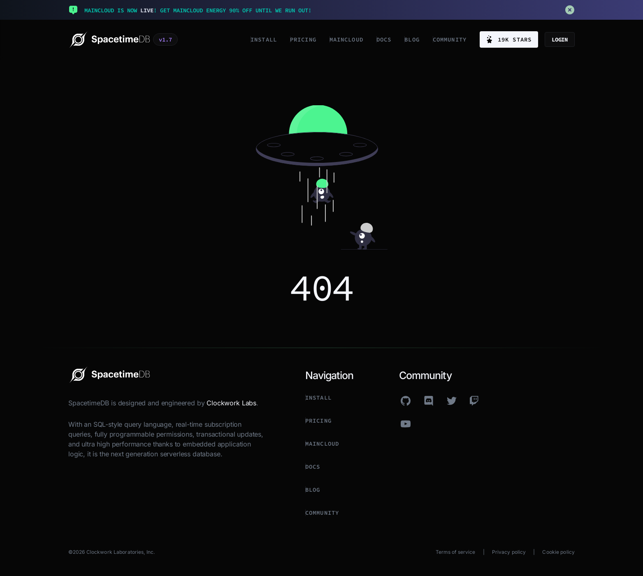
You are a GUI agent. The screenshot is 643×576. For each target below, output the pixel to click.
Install (264, 39)
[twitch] (474, 400)
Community (450, 39)
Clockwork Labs (231, 403)
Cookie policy (558, 552)
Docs (383, 39)
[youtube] (405, 423)
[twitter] (451, 400)
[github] (405, 400)
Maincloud (346, 39)
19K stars (509, 39)
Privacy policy (509, 552)
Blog (411, 39)
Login (560, 39)
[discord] (428, 400)
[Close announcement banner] (570, 10)
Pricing (303, 39)
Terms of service (456, 552)
